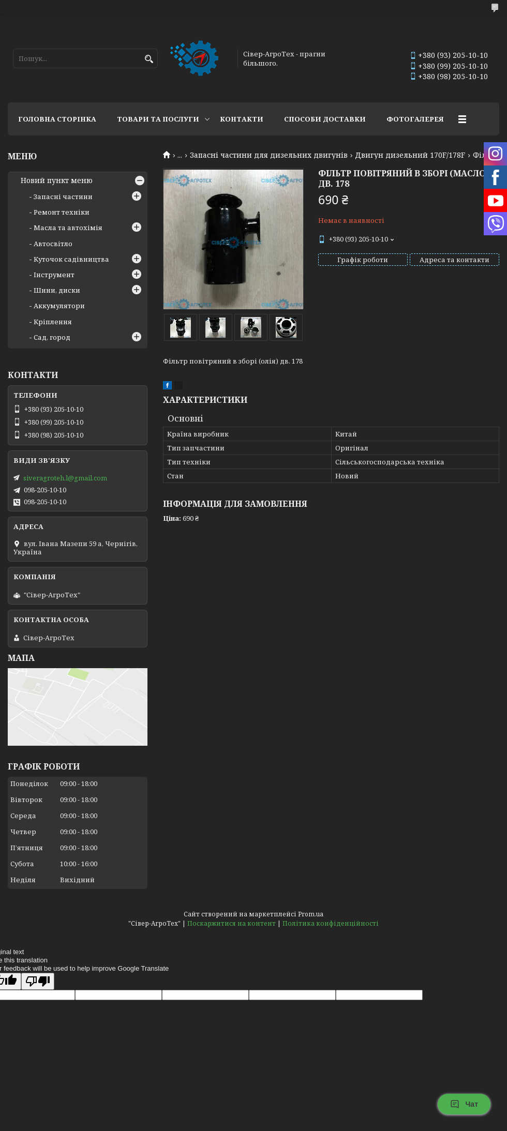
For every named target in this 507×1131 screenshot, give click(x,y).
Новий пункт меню (57, 180)
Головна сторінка (57, 119)
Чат (464, 1104)
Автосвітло (53, 243)
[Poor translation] (37, 981)
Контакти (241, 119)
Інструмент (54, 274)
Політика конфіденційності (330, 923)
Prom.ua (310, 914)
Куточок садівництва (71, 259)
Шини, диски (57, 290)
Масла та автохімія (68, 227)
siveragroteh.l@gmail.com (65, 478)
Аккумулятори (59, 305)
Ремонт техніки (62, 212)
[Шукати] (149, 59)
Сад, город (52, 337)
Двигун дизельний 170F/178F (410, 155)
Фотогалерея (415, 119)
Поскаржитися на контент (231, 923)
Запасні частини (63, 196)
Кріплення (53, 321)
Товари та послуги (158, 119)
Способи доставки (325, 119)
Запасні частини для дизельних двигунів (269, 155)
